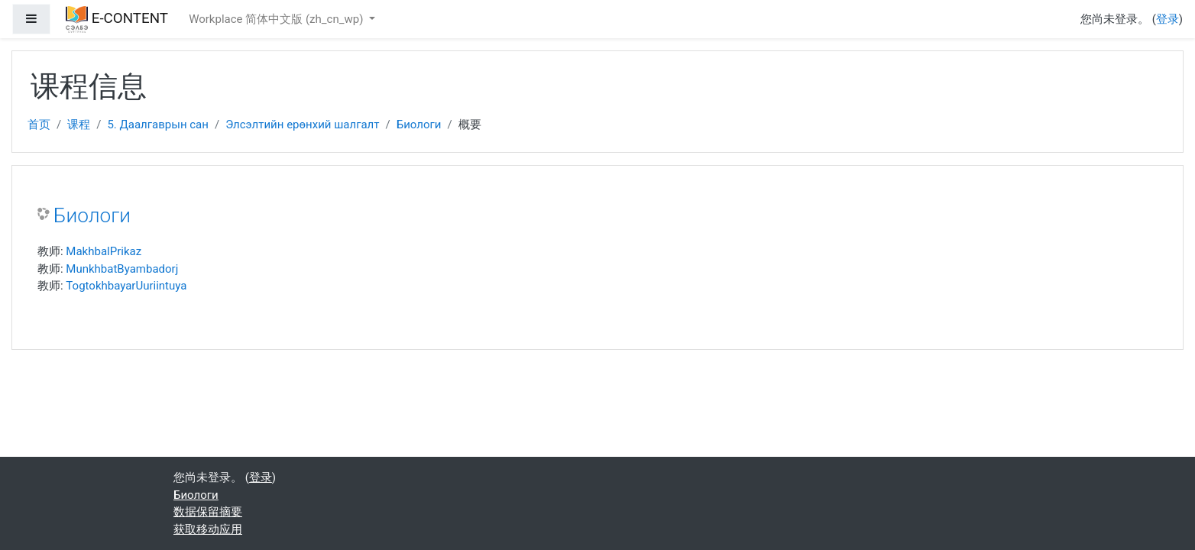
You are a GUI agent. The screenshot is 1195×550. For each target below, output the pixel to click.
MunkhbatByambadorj (122, 269)
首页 (39, 124)
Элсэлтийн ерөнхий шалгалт (302, 124)
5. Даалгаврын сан (158, 124)
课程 (78, 124)
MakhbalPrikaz (103, 251)
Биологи (419, 124)
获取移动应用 (207, 529)
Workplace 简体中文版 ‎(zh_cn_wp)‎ (277, 19)
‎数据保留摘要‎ (207, 512)
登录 (1167, 19)
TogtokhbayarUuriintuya (126, 286)
